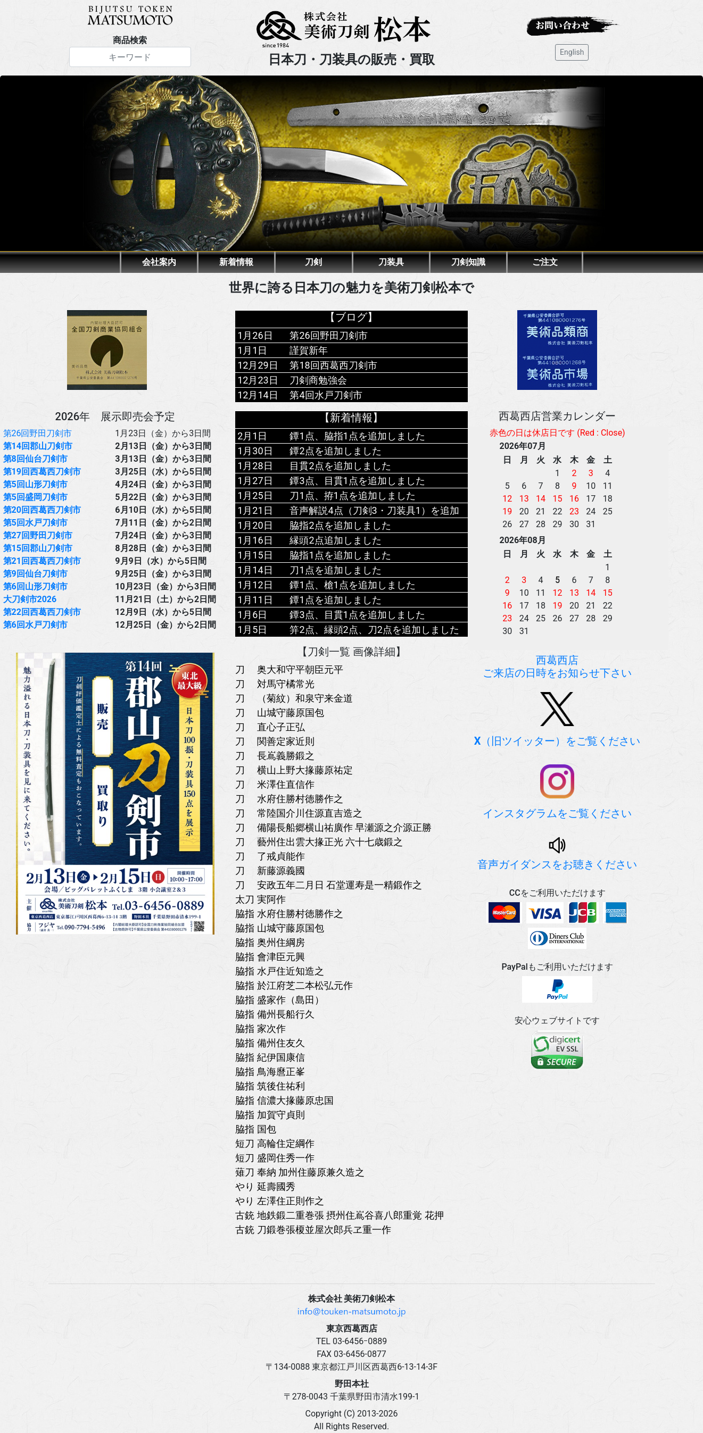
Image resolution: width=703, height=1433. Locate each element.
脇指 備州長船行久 (274, 1014)
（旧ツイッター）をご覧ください (557, 719)
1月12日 (254, 584)
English (572, 52)
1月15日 (254, 555)
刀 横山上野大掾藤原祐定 (293, 770)
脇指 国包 (255, 1129)
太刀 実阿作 (260, 899)
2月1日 (252, 435)
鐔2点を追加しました (335, 450)
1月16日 (254, 540)
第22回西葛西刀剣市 (42, 612)
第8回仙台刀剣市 (35, 459)
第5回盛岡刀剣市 (35, 497)
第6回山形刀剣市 (35, 586)
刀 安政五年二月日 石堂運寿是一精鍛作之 (328, 884)
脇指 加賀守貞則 (269, 1114)
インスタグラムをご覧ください (557, 792)
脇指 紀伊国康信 (269, 1057)
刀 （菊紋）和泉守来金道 (293, 698)
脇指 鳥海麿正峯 (269, 1071)
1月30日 (254, 450)
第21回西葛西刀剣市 (42, 561)
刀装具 (391, 262)
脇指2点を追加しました (340, 525)
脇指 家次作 (260, 1028)
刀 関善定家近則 (274, 741)
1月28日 (254, 465)
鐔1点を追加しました (335, 599)
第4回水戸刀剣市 (326, 395)
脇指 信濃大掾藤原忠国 (284, 1100)
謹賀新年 (309, 350)
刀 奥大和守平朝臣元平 (289, 669)
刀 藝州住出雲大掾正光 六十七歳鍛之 (319, 841)
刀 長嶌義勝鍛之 (274, 755)
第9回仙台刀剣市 (35, 574)
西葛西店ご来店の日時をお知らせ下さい (557, 666)
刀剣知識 (468, 262)
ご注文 (545, 262)
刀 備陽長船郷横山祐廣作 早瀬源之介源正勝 (333, 827)
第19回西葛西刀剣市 (42, 471)
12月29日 (257, 365)
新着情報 (236, 262)
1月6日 (252, 614)
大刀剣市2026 (30, 599)
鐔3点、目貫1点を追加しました (357, 480)
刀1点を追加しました (335, 570)
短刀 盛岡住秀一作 (274, 1157)
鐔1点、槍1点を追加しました (352, 584)
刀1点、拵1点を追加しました (352, 495)
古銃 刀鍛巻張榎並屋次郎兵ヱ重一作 (313, 1229)
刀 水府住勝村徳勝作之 (289, 798)
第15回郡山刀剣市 (37, 548)
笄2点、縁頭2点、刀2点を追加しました (374, 629)
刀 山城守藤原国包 (279, 712)
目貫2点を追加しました (340, 465)
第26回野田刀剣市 (37, 433)
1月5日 (252, 629)
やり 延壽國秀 (265, 1186)
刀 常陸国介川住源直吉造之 (298, 813)
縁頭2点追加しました (335, 540)
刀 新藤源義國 (269, 870)
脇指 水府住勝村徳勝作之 (289, 913)
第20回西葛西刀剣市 (42, 510)
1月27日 (254, 480)
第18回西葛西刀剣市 (333, 365)
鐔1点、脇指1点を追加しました (357, 435)
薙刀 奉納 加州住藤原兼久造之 (300, 1172)
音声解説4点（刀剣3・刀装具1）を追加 (374, 510)
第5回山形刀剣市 (35, 484)
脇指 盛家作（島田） (279, 999)
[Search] (130, 57)
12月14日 (257, 395)
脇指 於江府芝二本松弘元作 (293, 985)
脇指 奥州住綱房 (269, 942)
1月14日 (254, 570)
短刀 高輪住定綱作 (274, 1143)
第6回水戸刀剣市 (35, 625)
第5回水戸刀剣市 (35, 523)
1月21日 (254, 510)
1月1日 (252, 350)
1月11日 (254, 599)
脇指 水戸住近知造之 (279, 971)
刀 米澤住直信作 (274, 784)
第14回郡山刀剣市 (37, 446)
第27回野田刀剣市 (37, 535)
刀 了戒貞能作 (269, 856)
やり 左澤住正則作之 (279, 1200)
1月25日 (254, 495)
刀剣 (313, 262)
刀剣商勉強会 (318, 380)
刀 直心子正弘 (269, 726)
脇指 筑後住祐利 (269, 1086)
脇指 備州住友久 (269, 1042)
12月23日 (257, 380)
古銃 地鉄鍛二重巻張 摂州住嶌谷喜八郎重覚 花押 (339, 1215)
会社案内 (159, 262)
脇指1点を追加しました (340, 555)
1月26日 (254, 335)
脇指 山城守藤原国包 (279, 928)
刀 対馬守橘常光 (274, 683)
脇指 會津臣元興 (269, 956)
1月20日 (254, 525)
